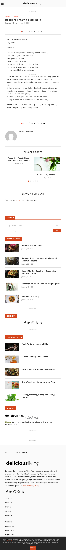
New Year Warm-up (30, 297)
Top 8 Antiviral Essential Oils (34, 344)
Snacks (16, 16)
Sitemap (8, 507)
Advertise (8, 516)
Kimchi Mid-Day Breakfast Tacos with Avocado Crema (38, 272)
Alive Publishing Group (31, 486)
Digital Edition (10, 535)
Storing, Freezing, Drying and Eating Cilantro (38, 396)
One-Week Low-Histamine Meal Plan (38, 382)
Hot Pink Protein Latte (32, 246)
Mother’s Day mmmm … (47, 175)
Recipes (8, 16)
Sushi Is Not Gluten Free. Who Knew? (38, 370)
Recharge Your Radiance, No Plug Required (36, 285)
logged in (18, 200)
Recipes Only (12, 231)
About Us (8, 503)
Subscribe (8, 498)
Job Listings (9, 526)
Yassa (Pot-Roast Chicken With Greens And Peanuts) (19, 159)
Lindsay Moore (12, 23)
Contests (8, 522)
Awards (8, 511)
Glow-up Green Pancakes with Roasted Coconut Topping (39, 259)
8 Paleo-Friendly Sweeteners (34, 357)
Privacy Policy (10, 531)
